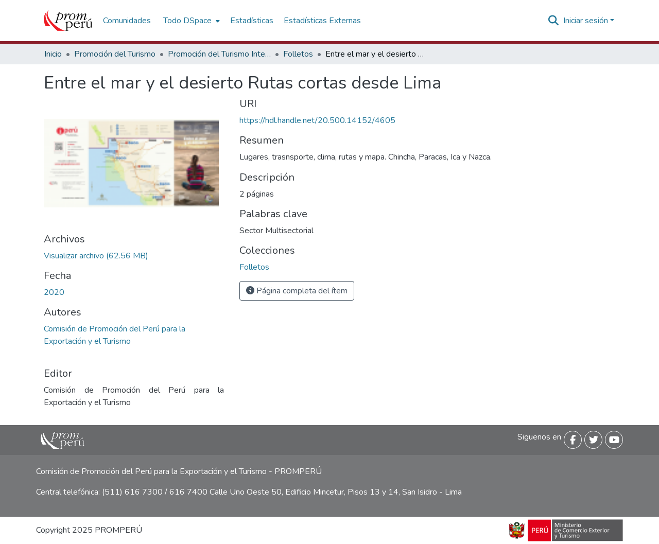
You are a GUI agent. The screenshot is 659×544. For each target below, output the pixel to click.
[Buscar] (553, 20)
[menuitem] (190, 20)
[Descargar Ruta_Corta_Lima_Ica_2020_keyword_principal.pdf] (96, 255)
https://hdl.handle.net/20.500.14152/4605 (317, 120)
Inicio (53, 54)
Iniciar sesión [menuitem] (585, 20)
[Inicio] (68, 20)
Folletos (298, 54)
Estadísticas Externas (322, 20)
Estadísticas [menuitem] (251, 20)
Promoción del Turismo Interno (219, 54)
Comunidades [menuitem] (127, 20)
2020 (54, 292)
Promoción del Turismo (114, 54)
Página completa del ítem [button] (297, 290)
